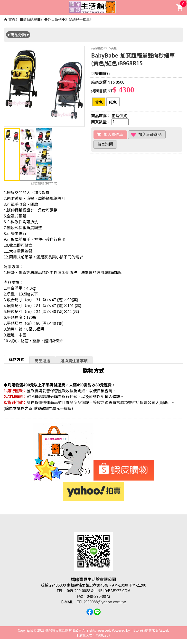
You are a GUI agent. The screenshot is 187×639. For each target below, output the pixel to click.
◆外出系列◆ (54, 19)
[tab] (16, 359)
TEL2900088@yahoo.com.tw (101, 601)
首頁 (11, 19)
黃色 (99, 102)
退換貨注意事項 (74, 361)
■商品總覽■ (30, 19)
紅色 (113, 102)
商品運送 (42, 361)
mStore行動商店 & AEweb (150, 630)
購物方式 (16, 359)
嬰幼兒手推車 (79, 19)
